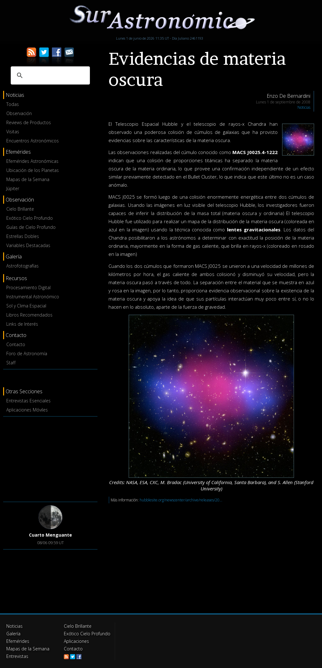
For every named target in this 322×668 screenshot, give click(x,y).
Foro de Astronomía (26, 353)
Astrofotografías (22, 266)
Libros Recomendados (29, 315)
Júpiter (12, 188)
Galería (13, 634)
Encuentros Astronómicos (32, 141)
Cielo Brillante (20, 209)
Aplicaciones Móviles (27, 410)
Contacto (15, 344)
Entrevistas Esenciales (28, 401)
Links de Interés (22, 324)
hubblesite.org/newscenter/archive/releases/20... (181, 500)
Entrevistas (17, 656)
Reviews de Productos (28, 122)
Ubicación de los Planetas (32, 170)
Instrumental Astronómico (32, 297)
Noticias (303, 107)
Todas (12, 104)
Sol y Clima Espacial (26, 306)
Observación (19, 113)
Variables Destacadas (28, 245)
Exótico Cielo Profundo (29, 218)
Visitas (12, 132)
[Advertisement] (50, 458)
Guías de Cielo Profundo (31, 227)
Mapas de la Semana (27, 179)
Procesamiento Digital (28, 287)
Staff (10, 363)
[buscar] (49, 75)
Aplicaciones (76, 641)
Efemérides (17, 641)
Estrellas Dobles (22, 236)
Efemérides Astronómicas (32, 161)
